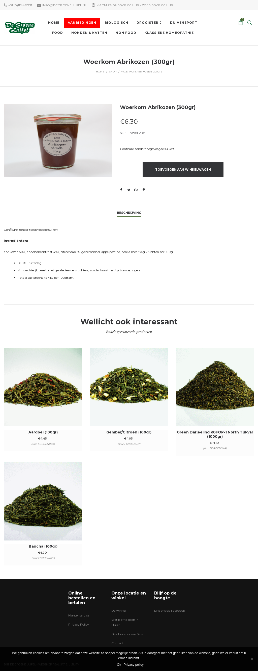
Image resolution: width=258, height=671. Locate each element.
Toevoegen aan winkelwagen (183, 169)
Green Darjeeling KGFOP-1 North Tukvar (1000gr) (215, 434)
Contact (117, 643)
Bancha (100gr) (43, 546)
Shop (112, 71)
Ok (119, 664)
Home (100, 71)
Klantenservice (78, 615)
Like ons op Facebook (169, 610)
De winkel (118, 610)
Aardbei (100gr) (43, 432)
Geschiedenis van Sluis (127, 634)
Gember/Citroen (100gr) (128, 432)
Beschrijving (129, 213)
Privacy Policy (78, 624)
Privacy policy (134, 664)
